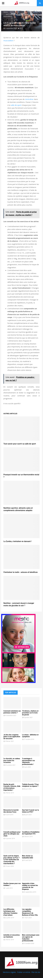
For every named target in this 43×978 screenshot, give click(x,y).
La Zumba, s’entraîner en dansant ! (17, 541)
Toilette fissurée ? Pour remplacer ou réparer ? (30, 785)
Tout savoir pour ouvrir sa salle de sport (19, 444)
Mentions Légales (9, 972)
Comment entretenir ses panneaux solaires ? (12, 712)
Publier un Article (23, 972)
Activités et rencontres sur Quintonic (11, 936)
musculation (8, 40)
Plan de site (35, 972)
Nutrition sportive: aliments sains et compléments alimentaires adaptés (18, 509)
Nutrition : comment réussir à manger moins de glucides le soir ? (18, 604)
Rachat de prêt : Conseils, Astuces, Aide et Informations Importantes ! (11, 787)
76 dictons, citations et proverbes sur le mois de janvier (30, 713)
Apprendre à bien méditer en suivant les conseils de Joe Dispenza (30, 886)
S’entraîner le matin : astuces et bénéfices (20, 572)
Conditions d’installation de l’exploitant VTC (31, 833)
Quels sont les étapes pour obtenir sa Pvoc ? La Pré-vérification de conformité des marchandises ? (11, 859)
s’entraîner (29, 99)
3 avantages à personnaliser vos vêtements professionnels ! (28, 761)
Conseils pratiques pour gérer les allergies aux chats (12, 834)
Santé (5, 20)
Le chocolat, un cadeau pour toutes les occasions (11, 760)
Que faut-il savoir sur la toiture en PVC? (30, 811)
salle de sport (16, 105)
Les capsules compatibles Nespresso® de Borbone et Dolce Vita (30, 912)
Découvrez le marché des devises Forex (11, 811)
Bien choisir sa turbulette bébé (27, 857)
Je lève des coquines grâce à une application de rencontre (11, 737)
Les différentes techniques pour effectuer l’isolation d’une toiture (10, 912)
